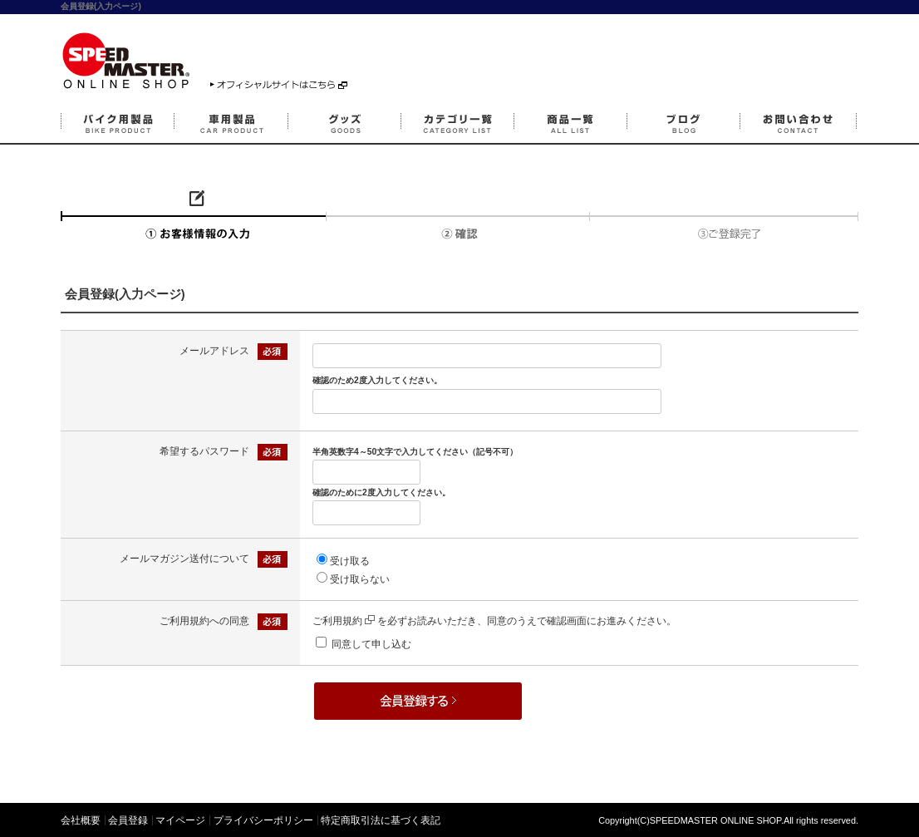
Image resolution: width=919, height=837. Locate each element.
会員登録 (128, 820)
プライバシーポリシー (263, 820)
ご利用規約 (343, 621)
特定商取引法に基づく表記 (380, 820)
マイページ (180, 820)
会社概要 (81, 820)
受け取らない (360, 579)
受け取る (350, 561)
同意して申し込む (371, 644)
